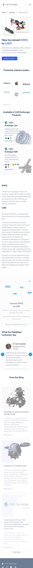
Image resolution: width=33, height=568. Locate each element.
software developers (11, 50)
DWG (24, 40)
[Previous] (2, 354)
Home (4, 13)
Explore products (9, 58)
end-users (16, 48)
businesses (22, 53)
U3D (7, 43)
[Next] (30, 354)
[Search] (25, 4)
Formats (12, 13)
